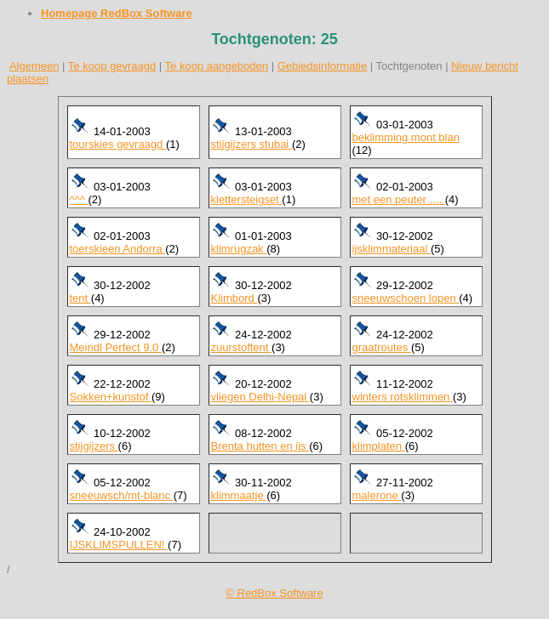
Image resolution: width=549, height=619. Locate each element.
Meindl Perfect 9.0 (116, 347)
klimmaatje (239, 495)
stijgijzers (94, 446)
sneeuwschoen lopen (406, 298)
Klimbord (234, 298)
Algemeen (34, 66)
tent (80, 298)
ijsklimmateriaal (391, 248)
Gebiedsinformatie (322, 66)
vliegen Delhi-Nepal (260, 396)
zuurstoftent (241, 347)
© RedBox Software (274, 593)
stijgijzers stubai (251, 144)
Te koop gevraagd (112, 66)
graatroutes (381, 347)
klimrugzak (239, 248)
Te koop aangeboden (216, 66)
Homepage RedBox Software (116, 13)
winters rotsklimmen (402, 396)
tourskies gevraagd (118, 144)
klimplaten (378, 446)
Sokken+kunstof (111, 396)
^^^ (79, 199)
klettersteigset (247, 199)
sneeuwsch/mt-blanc (122, 495)
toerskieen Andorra (118, 248)
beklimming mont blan (406, 137)
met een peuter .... (398, 199)
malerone (377, 495)
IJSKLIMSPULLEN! (119, 544)
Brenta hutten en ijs (260, 446)
